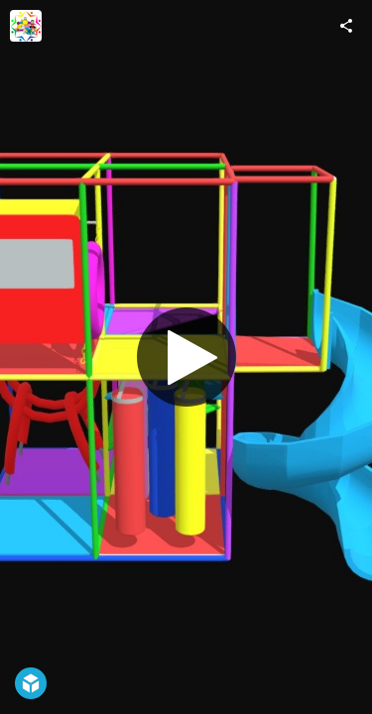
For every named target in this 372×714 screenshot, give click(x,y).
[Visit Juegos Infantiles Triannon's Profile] (26, 26)
